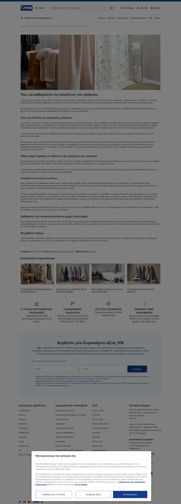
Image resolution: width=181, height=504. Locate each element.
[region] (91, 476)
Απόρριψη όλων (93, 494)
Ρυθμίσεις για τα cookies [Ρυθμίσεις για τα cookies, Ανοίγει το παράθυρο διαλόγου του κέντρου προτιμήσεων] (53, 494)
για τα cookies (81, 484)
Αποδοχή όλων (130, 494)
